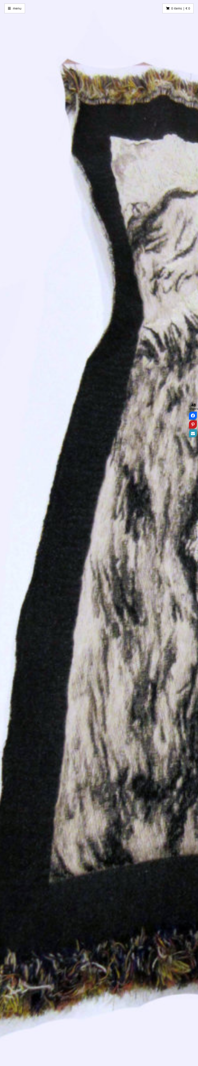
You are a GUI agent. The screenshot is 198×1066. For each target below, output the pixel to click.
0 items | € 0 (180, 8)
